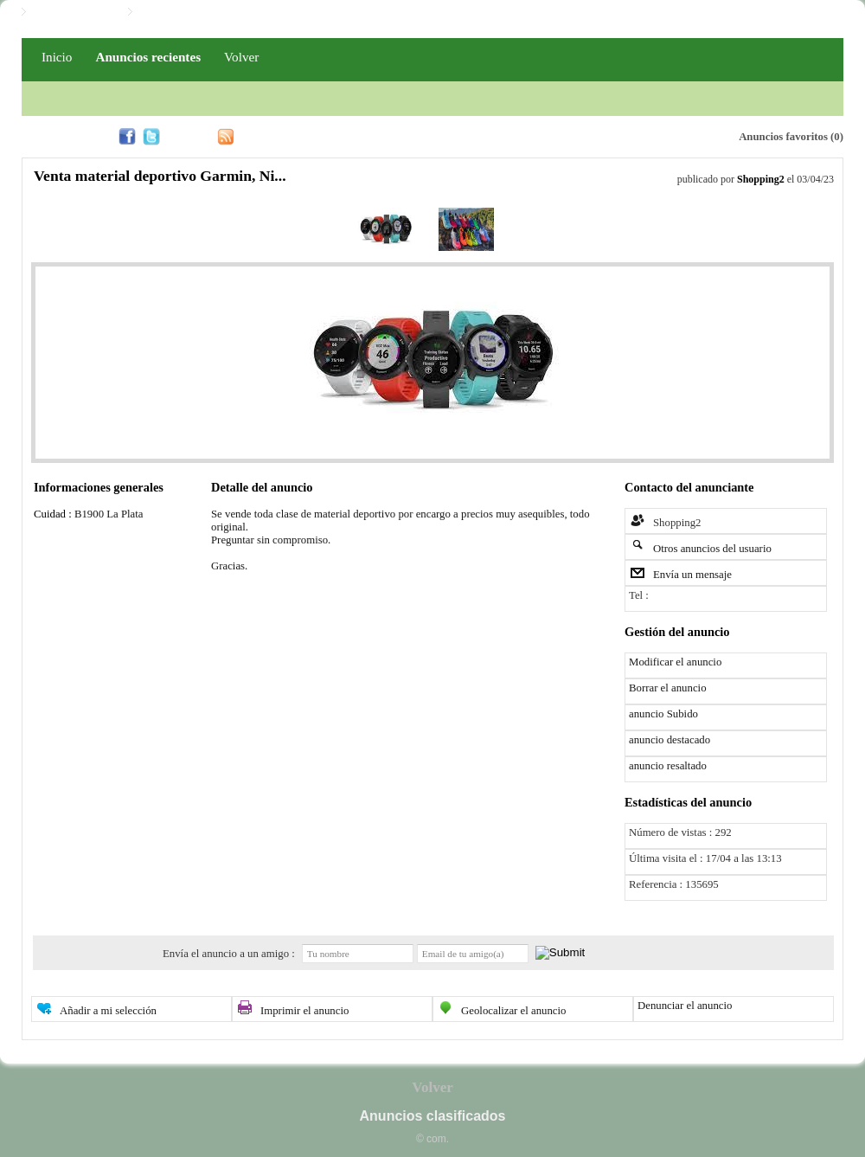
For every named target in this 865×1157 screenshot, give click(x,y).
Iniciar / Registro (72, 12)
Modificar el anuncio (675, 662)
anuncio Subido (663, 714)
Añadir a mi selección (108, 1011)
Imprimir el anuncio (304, 1011)
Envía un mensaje (692, 575)
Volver (241, 56)
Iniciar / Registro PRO (191, 12)
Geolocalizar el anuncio (514, 1011)
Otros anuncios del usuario (712, 549)
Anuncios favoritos (783, 137)
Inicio (57, 56)
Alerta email (643, 135)
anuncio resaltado (668, 766)
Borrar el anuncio (668, 688)
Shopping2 (761, 179)
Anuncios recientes (148, 56)
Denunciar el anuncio (685, 1006)
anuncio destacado (669, 740)
